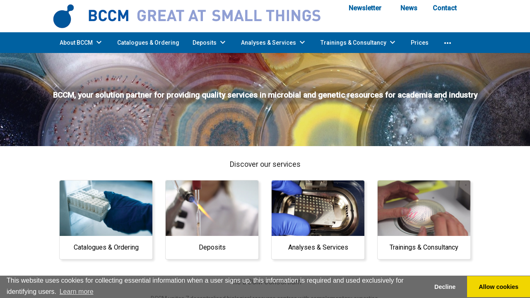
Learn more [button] (77, 291)
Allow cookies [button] (498, 287)
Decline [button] (444, 287)
